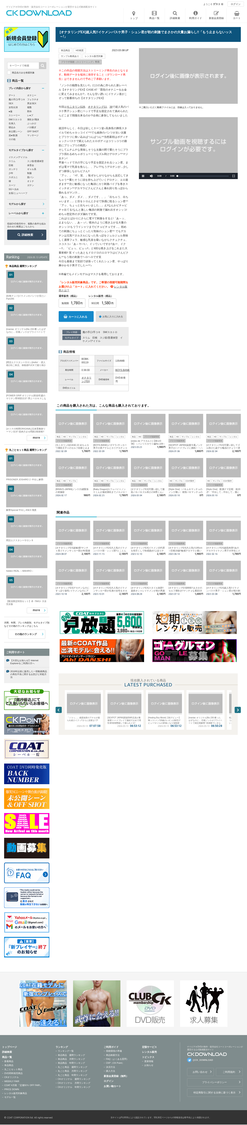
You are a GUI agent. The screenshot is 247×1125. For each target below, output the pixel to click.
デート (12, 95)
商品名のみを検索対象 (23, 72)
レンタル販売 (149, 1052)
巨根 (94, 337)
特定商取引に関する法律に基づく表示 (214, 1092)
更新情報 (148, 1061)
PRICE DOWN (11, 1089)
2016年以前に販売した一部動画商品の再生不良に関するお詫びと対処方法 (28, 674)
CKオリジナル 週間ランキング (74, 1079)
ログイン (236, 4)
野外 (29, 111)
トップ (134, 18)
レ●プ (30, 115)
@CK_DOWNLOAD (203, 1060)
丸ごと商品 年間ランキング (72, 1075)
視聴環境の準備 (114, 1051)
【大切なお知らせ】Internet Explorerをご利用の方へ (24, 662)
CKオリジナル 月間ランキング (74, 1083)
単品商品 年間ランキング (71, 1063)
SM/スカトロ (110, 332)
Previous (59, 710)
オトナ (30, 181)
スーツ (12, 185)
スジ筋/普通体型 (109, 337)
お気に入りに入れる (113, 316)
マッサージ (32, 135)
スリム (86, 337)
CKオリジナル (11, 1077)
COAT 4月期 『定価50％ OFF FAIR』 (23, 1085)
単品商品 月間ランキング (71, 1059)
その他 (12, 139)
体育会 (30, 165)
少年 (11, 173)
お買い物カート (112, 1086)
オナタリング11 (97, 106)
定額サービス (149, 1047)
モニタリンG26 (76, 106)
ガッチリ (13, 169)
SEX (11, 103)
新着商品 (8, 1061)
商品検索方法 (113, 1055)
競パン (30, 177)
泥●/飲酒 (13, 135)
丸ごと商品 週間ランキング (72, 1067)
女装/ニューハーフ (18, 193)
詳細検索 (27, 234)
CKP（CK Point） (115, 1063)
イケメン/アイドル (18, 157)
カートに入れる (78, 316)
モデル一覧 (10, 1097)
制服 (29, 173)
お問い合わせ (200, 1072)
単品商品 (8, 1065)
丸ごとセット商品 (13, 1069)
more (36, 437)
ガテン (30, 185)
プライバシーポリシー (214, 1082)
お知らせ (148, 1065)
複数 (29, 107)
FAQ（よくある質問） (117, 1059)
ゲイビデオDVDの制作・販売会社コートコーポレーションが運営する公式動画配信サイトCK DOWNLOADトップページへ (39, 13)
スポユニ (13, 177)
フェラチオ (32, 99)
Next (238, 710)
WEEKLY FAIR (11, 1081)
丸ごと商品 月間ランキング (72, 1071)
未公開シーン (15, 131)
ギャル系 (31, 169)
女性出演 (13, 107)
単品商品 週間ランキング (71, 1055)
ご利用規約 (229, 1072)
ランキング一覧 (66, 1051)
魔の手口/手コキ (91, 332)
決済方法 (110, 1067)
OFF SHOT (33, 131)
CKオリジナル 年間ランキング (74, 1087)
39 (111, 106)
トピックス (148, 1057)
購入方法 (110, 1071)
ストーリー (14, 115)
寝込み (12, 127)
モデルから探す (17, 204)
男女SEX (31, 103)
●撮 (10, 111)
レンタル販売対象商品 (15, 1093)
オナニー (31, 95)
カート (237, 18)
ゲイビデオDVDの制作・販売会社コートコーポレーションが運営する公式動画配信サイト (51, 7)
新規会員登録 (216, 18)
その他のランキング (26, 634)
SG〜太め (14, 189)
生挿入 (12, 123)
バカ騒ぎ (31, 127)
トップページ (9, 1047)
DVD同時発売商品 (13, 1073)
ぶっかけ (31, 123)
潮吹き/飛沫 (33, 119)
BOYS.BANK (122, 370)
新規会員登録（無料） (116, 1076)
